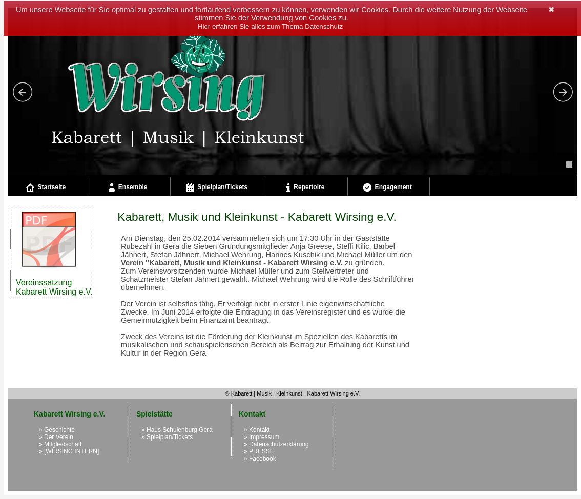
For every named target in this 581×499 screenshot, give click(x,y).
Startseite (46, 187)
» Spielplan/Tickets (167, 437)
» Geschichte (57, 429)
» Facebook (260, 458)
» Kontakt (257, 429)
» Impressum (261, 437)
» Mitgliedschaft (60, 444)
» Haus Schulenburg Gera (177, 429)
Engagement (387, 187)
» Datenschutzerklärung (276, 444)
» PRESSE (259, 451)
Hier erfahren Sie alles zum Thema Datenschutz (270, 26)
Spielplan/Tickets (216, 187)
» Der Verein (56, 437)
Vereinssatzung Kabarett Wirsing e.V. (54, 253)
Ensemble (128, 187)
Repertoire (305, 187)
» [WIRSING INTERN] (69, 451)
